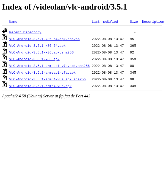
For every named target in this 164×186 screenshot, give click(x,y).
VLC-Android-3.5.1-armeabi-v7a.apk (42, 72)
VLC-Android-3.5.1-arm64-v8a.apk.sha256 (47, 79)
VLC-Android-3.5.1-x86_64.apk (37, 45)
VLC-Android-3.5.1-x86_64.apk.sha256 (44, 38)
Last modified (105, 21)
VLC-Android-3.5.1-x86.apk (34, 59)
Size (134, 21)
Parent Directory (25, 32)
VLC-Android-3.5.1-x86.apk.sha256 (41, 52)
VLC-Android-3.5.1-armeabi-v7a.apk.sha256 (49, 65)
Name (13, 21)
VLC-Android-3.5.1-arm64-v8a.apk (40, 85)
